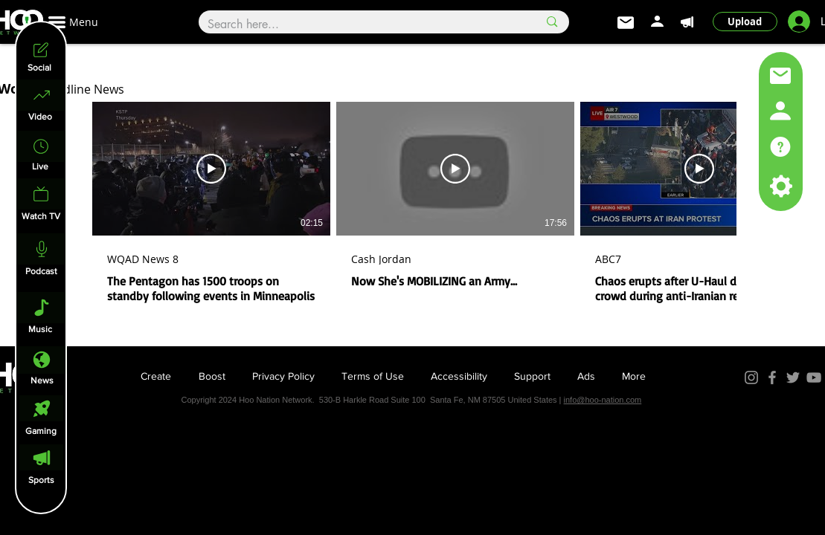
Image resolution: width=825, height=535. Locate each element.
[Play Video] (211, 169)
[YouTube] (814, 377)
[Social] (40, 49)
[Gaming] (41, 408)
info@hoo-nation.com (603, 399)
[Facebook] (772, 377)
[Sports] (41, 457)
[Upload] (745, 21)
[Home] (41, 95)
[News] (41, 360)
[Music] (41, 307)
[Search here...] (362, 24)
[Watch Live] (41, 194)
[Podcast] (41, 249)
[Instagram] (751, 377)
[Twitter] (793, 377)
